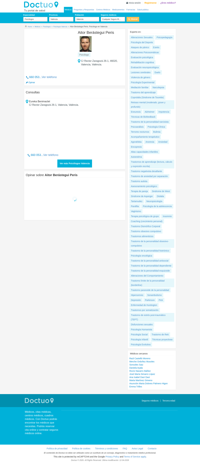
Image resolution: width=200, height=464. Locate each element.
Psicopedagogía (164, 37)
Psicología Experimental (142, 82)
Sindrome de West (161, 191)
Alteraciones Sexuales (142, 37)
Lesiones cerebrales (140, 72)
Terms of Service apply (135, 456)
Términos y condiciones (106, 448)
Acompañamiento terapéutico (145, 137)
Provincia (53, 15)
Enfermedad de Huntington (144, 305)
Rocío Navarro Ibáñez (140, 371)
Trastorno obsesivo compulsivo (146, 231)
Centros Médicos (103, 10)
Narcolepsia (158, 87)
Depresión (136, 300)
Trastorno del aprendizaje (143, 92)
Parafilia (135, 206)
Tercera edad (168, 400)
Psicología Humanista (141, 329)
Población (79, 15)
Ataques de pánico (140, 47)
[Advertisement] (49, 50)
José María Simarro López (142, 374)
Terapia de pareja (139, 191)
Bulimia (156, 132)
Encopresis (136, 147)
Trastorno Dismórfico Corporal (145, 226)
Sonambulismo (154, 295)
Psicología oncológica (141, 255)
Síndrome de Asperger (142, 196)
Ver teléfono (49, 77)
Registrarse (151, 3)
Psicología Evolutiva (140, 344)
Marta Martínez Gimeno (140, 380)
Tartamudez (136, 201)
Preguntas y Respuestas (84, 10)
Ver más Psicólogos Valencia (75, 163)
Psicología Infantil (139, 339)
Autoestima (136, 157)
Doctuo (42, 5)
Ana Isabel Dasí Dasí (139, 377)
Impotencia (163, 112)
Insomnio (167, 216)
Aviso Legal (137, 448)
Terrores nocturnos (140, 132)
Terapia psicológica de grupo (145, 216)
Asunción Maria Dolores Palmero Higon (148, 383)
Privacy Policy (112, 456)
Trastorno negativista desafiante (146, 171)
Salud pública (142, 10)
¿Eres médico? (168, 3)
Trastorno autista (139, 181)
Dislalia (160, 196)
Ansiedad (162, 142)
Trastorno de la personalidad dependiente (151, 265)
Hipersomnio (137, 295)
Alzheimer (149, 112)
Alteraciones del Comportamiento (147, 275)
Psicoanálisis (137, 127)
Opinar (31, 82)
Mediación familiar (140, 87)
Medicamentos (118, 10)
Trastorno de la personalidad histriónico (150, 250)
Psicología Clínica (156, 127)
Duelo (157, 72)
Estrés (156, 47)
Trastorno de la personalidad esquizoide (150, 270)
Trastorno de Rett (160, 334)
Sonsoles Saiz (136, 364)
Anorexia (150, 142)
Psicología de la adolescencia (157, 206)
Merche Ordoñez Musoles (141, 361)
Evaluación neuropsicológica (145, 67)
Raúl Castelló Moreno (139, 358)
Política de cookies (81, 448)
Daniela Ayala (136, 368)
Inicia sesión (135, 3)
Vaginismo (136, 211)
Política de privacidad (57, 448)
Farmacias (130, 10)
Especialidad (29, 15)
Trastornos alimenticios (142, 236)
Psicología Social (139, 334)
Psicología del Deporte (142, 42)
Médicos (68, 10)
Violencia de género (140, 77)
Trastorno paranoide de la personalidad (150, 290)
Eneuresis (136, 112)
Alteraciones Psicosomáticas (145, 52)
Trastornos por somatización (144, 310)
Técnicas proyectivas (162, 339)
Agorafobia (136, 142)
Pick (161, 300)
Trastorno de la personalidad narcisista (150, 122)
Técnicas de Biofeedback (143, 117)
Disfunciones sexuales (142, 324)
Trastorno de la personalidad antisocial (149, 260)
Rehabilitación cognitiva (142, 62)
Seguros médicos (108, 15)
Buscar (134, 19)
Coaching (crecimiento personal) (146, 221)
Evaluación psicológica (142, 57)
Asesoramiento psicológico (144, 186)
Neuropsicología (154, 201)
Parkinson (150, 300)
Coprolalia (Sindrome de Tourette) (147, 97)
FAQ (125, 448)
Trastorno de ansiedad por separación (149, 176)
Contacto (152, 448)
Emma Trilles (135, 386)
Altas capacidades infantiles (144, 152)
